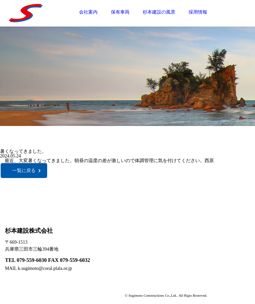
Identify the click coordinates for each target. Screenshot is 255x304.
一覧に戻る (24, 170)
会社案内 (88, 12)
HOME (200, 231)
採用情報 (198, 12)
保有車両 (120, 12)
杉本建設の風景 (159, 12)
